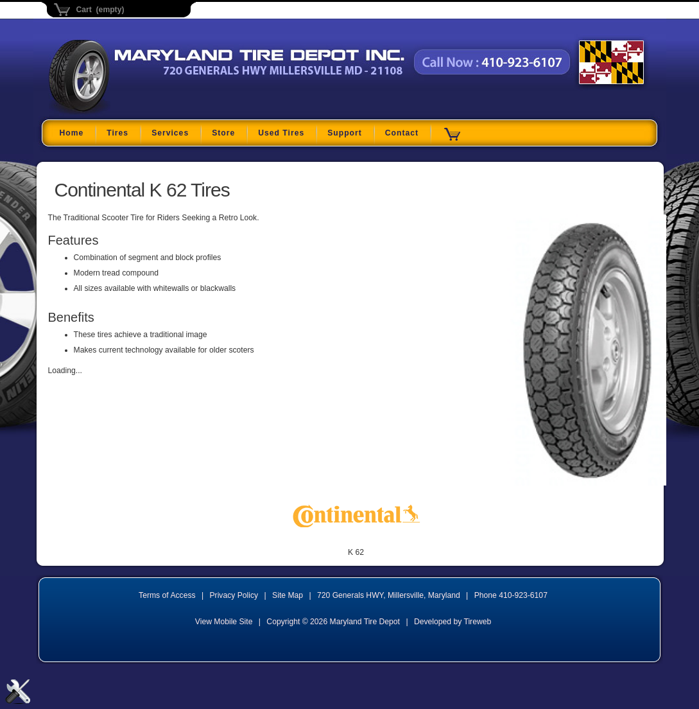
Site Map (287, 595)
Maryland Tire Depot (129, 112)
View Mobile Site (224, 621)
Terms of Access (167, 595)
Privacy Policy (234, 595)
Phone (511, 595)
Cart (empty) (100, 9)
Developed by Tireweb (452, 621)
